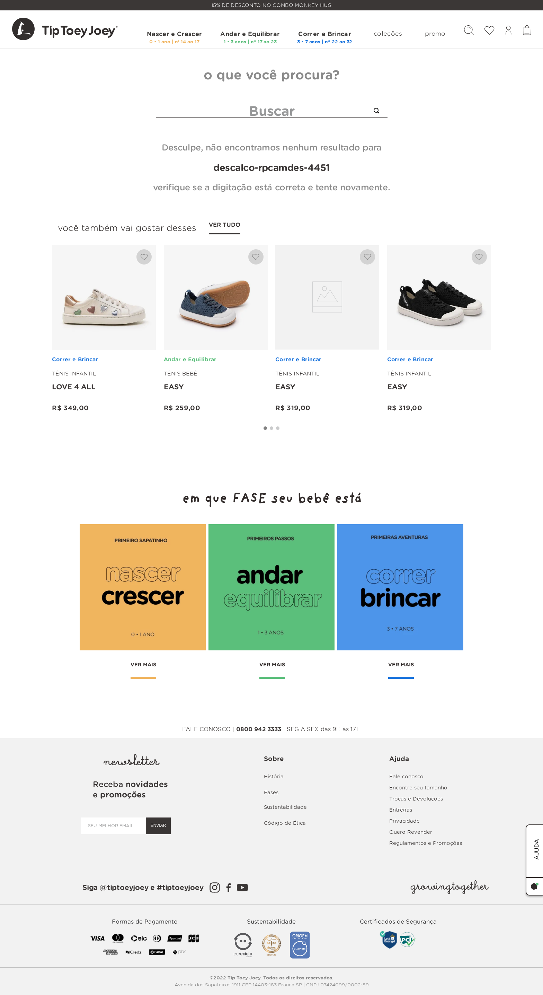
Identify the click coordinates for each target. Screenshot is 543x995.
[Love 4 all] (104, 333)
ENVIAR (158, 825)
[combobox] (272, 111)
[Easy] (216, 333)
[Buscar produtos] (378, 110)
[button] (265, 432)
